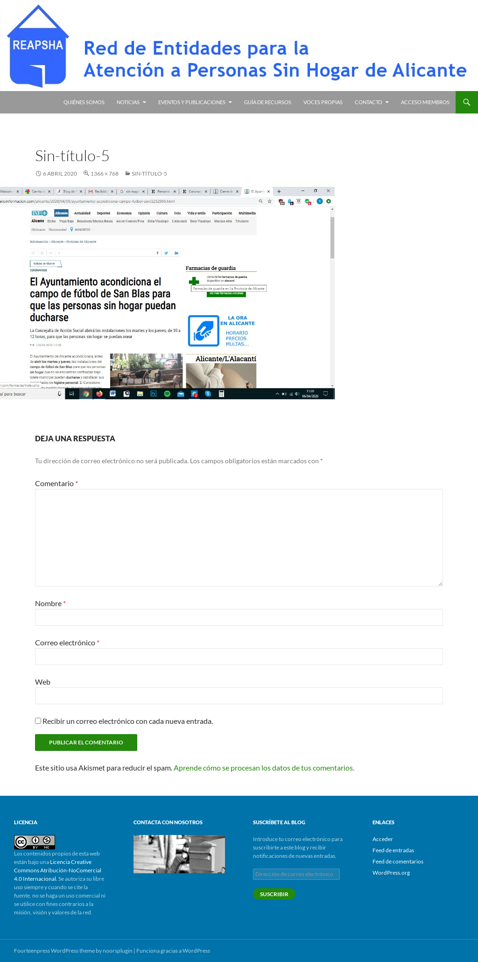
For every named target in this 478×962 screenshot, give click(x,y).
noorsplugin (118, 950)
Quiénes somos (84, 102)
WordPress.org (391, 872)
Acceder (383, 838)
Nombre (50, 603)
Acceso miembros (425, 102)
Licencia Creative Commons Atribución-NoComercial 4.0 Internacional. (57, 870)
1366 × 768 (105, 173)
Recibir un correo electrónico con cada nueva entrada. (127, 720)
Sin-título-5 (149, 173)
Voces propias (323, 102)
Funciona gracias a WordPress (173, 950)
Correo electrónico (67, 642)
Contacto (368, 102)
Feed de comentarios (398, 861)
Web (42, 681)
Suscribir (274, 894)
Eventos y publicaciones (191, 102)
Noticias (128, 102)
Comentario (56, 483)
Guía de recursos (267, 102)
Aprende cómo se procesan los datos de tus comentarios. (264, 767)
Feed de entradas (393, 850)
